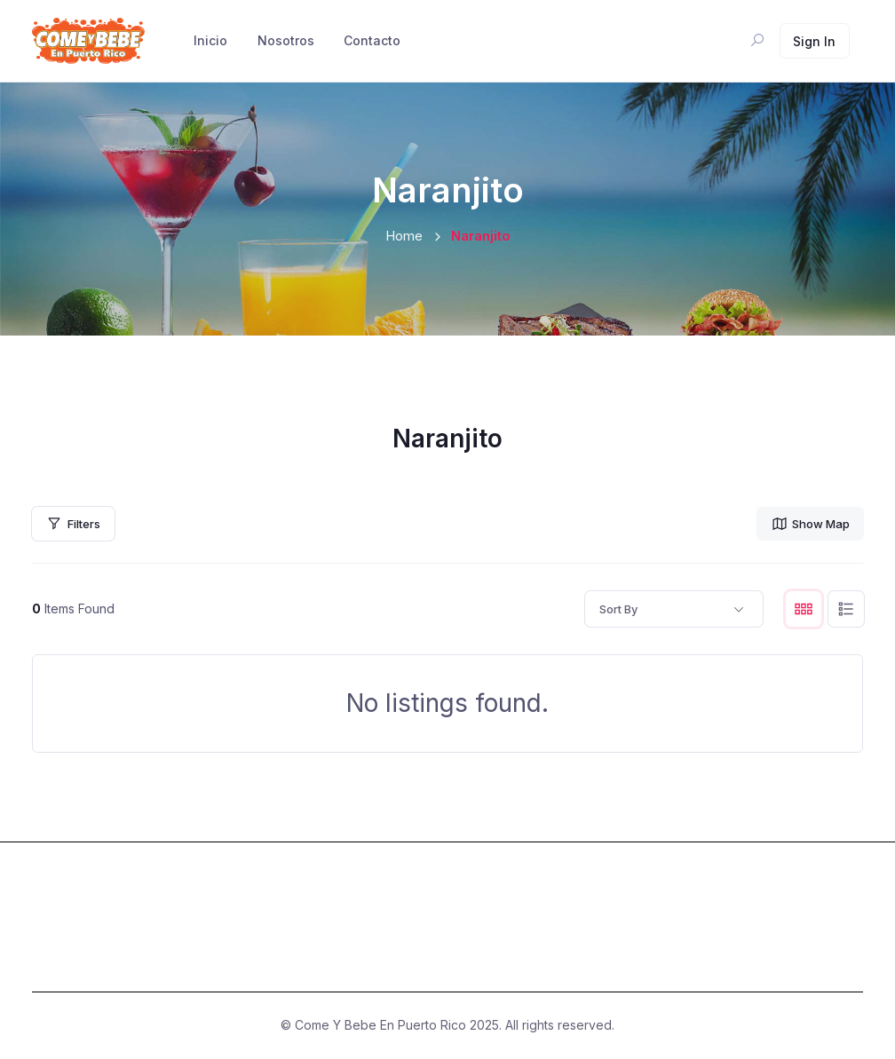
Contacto (372, 40)
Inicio (210, 40)
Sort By (618, 609)
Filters (73, 524)
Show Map (810, 524)
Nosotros (285, 40)
